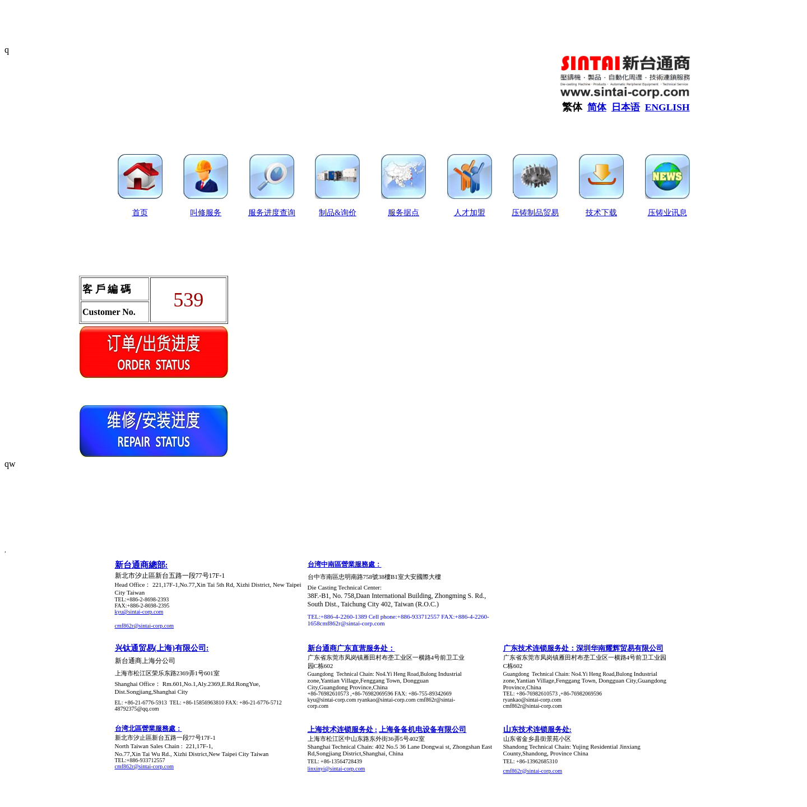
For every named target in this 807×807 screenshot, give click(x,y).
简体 (596, 107)
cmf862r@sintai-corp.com (144, 626)
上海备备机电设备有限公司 (422, 729)
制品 (327, 212)
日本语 (625, 107)
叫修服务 (205, 212)
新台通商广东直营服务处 (348, 648)
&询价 (345, 212)
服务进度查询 (271, 212)
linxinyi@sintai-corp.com (336, 769)
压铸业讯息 (667, 212)
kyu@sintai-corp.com (139, 612)
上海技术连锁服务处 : (343, 729)
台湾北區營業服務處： (148, 728)
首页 (140, 212)
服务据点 (403, 212)
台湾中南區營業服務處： (345, 564)
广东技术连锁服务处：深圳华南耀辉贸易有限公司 (583, 648)
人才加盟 (469, 212)
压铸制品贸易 (535, 212)
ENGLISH (667, 107)
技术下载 (601, 212)
